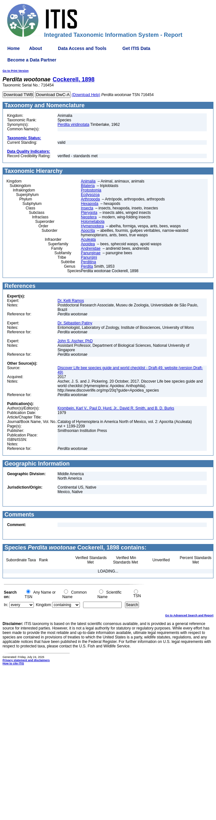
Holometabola (92, 221)
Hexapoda (89, 203)
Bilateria (88, 185)
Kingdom (43, 605)
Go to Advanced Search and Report (189, 615)
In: (6, 605)
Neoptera (88, 217)
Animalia (88, 181)
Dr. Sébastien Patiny (75, 323)
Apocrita (88, 230)
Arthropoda (90, 199)
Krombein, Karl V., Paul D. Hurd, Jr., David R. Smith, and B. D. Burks (116, 408)
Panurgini (89, 257)
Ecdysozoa (90, 194)
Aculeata (88, 239)
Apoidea (88, 244)
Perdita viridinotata (73, 124)
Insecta (87, 208)
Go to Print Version (16, 70)
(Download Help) (86, 95)
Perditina (88, 262)
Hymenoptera (92, 226)
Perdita (87, 266)
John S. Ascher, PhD (75, 341)
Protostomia (91, 190)
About (35, 48)
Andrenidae (90, 248)
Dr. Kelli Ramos (71, 300)
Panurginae (90, 253)
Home (13, 48)
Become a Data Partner (31, 59)
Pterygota (89, 212)
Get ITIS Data (136, 48)
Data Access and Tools (82, 48)
